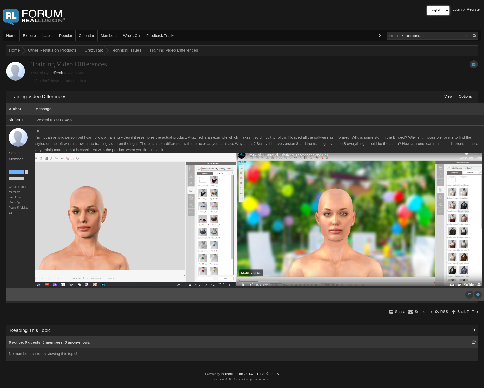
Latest (47, 35)
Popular (66, 35)
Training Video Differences (173, 50)
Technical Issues (126, 50)
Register (474, 9)
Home (11, 35)
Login (457, 9)
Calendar (86, 35)
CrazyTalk (93, 50)
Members (109, 35)
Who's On (131, 35)
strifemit (56, 73)
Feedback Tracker (161, 35)
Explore (29, 35)
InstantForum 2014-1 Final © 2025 (250, 374)
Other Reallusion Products (52, 50)
